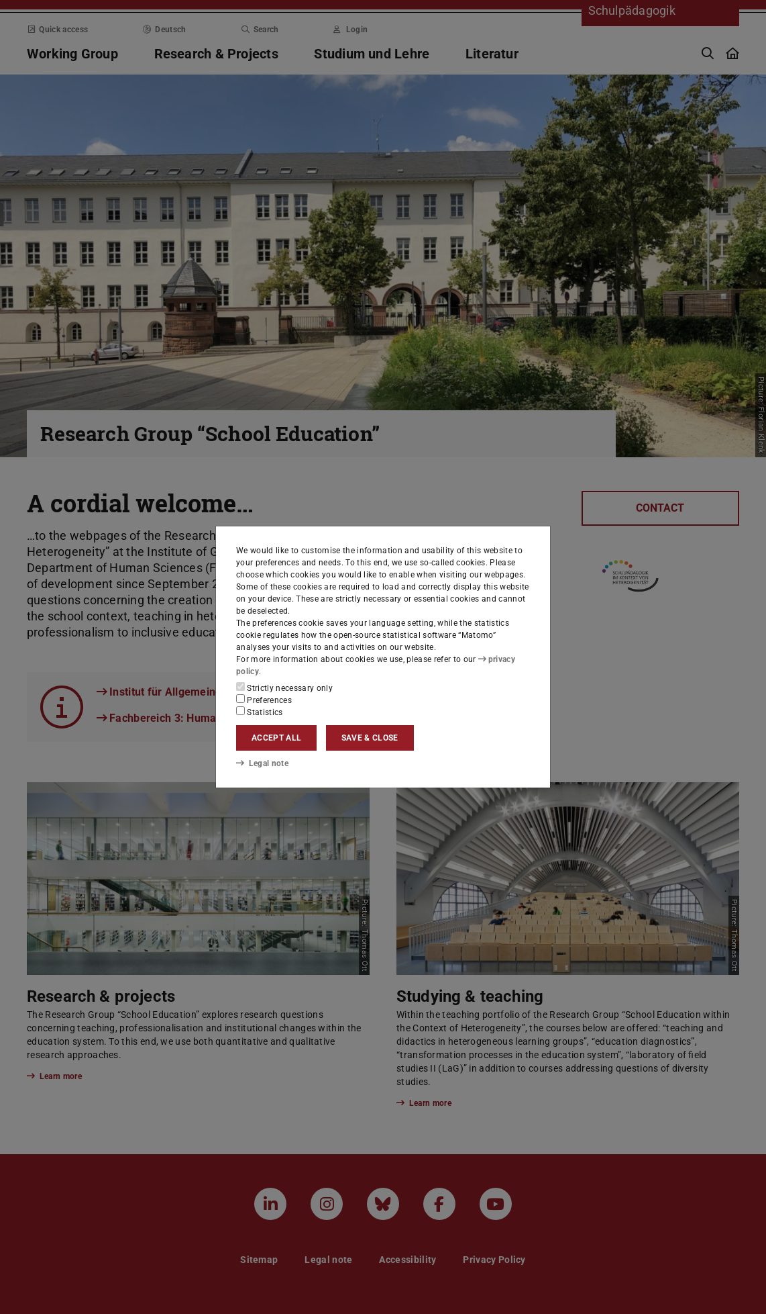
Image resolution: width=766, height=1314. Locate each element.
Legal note (262, 763)
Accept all (276, 738)
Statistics (259, 711)
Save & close (369, 738)
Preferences (264, 699)
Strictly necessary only (284, 687)
